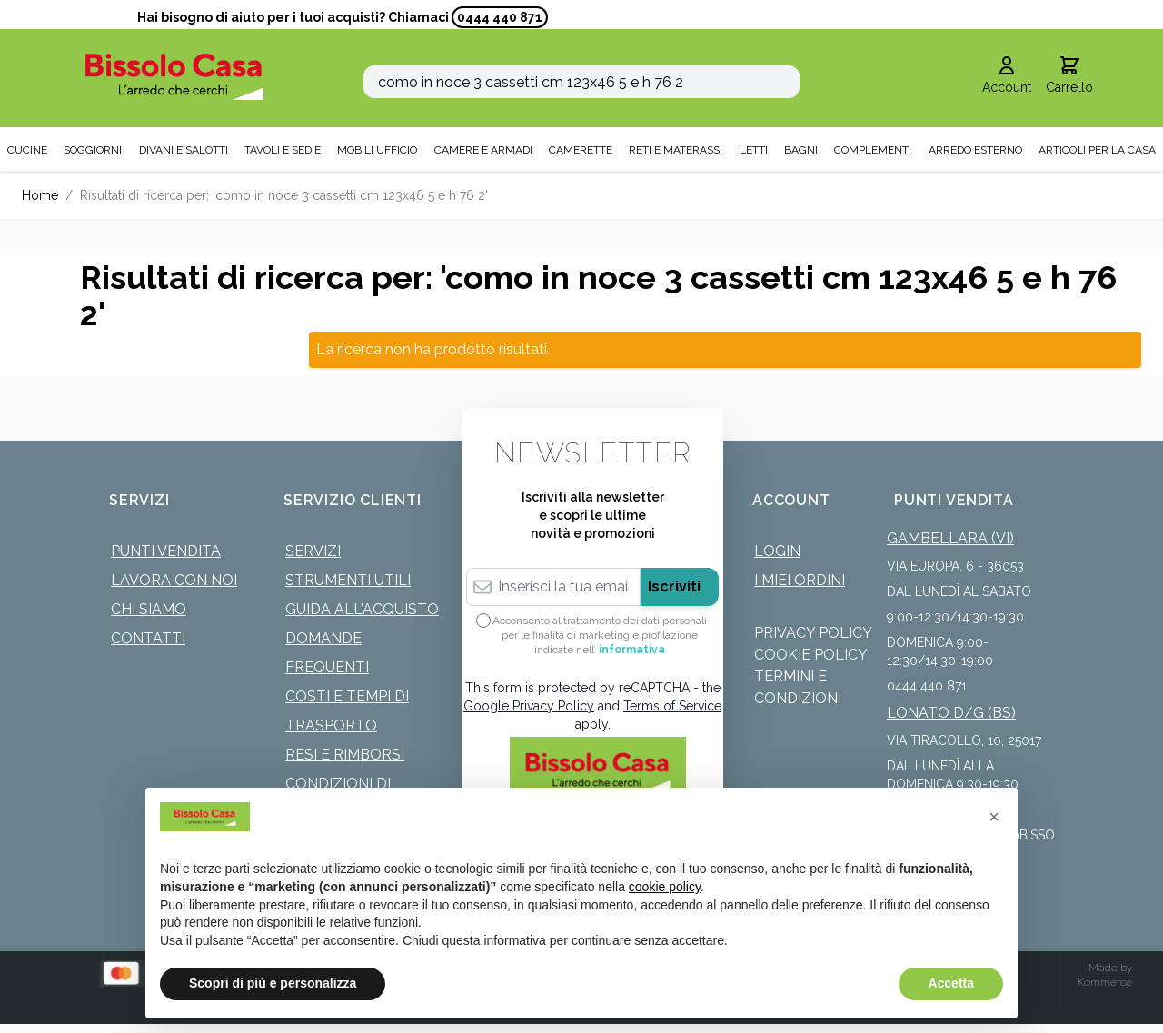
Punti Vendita (166, 551)
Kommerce (1104, 982)
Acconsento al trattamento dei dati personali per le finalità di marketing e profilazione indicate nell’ (599, 635)
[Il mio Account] (1006, 76)
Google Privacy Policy (528, 706)
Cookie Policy (811, 654)
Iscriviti (674, 586)
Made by (1110, 967)
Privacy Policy (813, 632)
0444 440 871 (499, 17)
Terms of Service (672, 706)
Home (40, 195)
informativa (632, 649)
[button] (994, 816)
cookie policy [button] (665, 886)
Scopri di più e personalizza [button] (272, 983)
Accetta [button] (951, 983)
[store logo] (174, 77)
